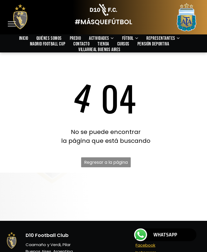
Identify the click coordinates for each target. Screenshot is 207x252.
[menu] (12, 24)
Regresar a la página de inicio (106, 163)
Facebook (145, 245)
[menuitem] (27, 38)
